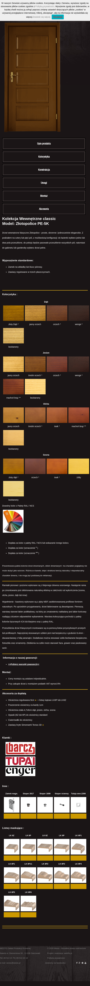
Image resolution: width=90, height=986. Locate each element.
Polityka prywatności (56, 958)
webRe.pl (68, 953)
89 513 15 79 (9, 958)
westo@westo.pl (13, 963)
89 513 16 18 (22, 958)
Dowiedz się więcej (41, 17)
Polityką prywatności (44, 6)
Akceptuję (57, 17)
